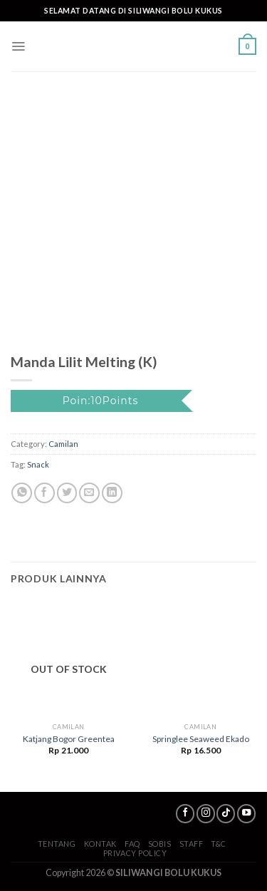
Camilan (63, 443)
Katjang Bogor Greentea (69, 738)
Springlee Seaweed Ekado (200, 738)
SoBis (160, 843)
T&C (218, 843)
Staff (191, 843)
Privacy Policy (135, 852)
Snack (38, 464)
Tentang (57, 843)
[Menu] (18, 46)
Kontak (100, 843)
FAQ (132, 843)
